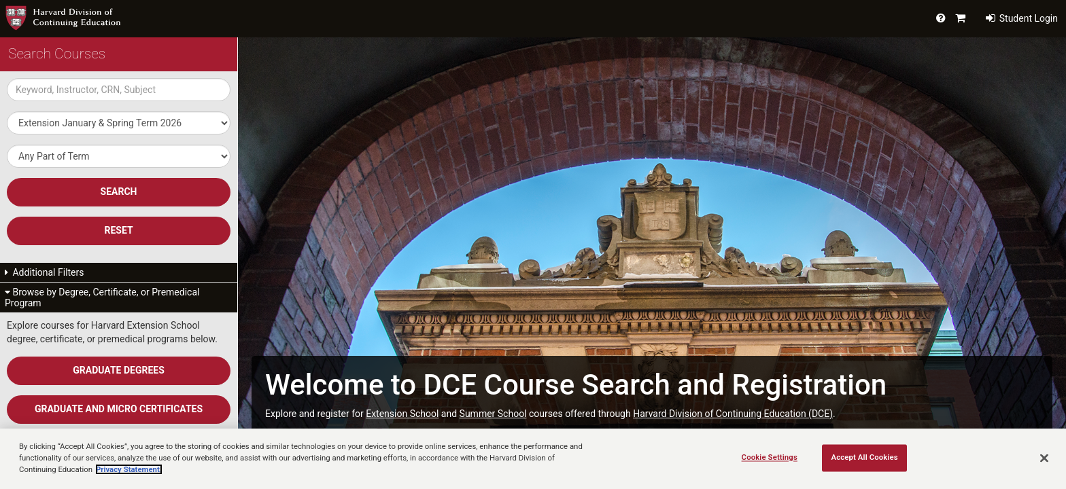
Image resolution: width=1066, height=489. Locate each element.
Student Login (1022, 18)
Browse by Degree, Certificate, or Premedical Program (102, 297)
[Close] (1044, 458)
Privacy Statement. (129, 469)
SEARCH (119, 191)
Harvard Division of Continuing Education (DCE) (733, 413)
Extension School (402, 413)
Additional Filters (44, 272)
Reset (118, 230)
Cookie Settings (769, 457)
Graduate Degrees (119, 370)
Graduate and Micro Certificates (119, 408)
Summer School (493, 413)
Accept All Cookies (864, 457)
